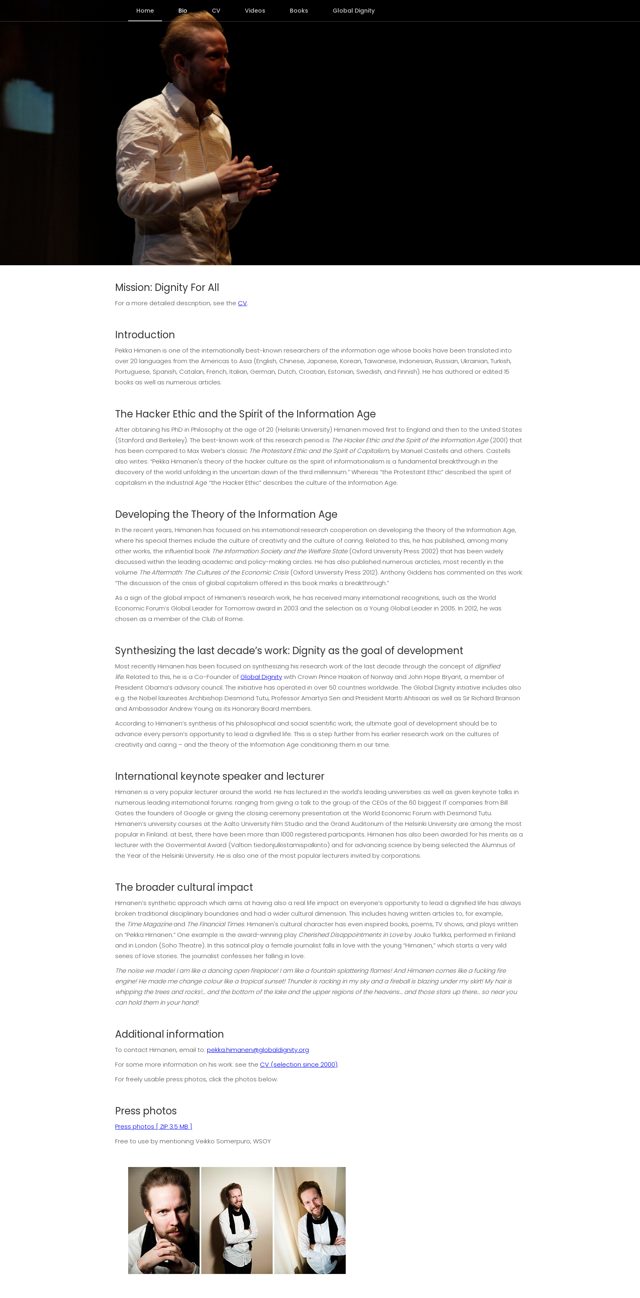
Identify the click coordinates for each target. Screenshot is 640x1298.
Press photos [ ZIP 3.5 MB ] (153, 1126)
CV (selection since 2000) (299, 1064)
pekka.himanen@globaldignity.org (258, 1049)
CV (242, 303)
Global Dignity (261, 676)
